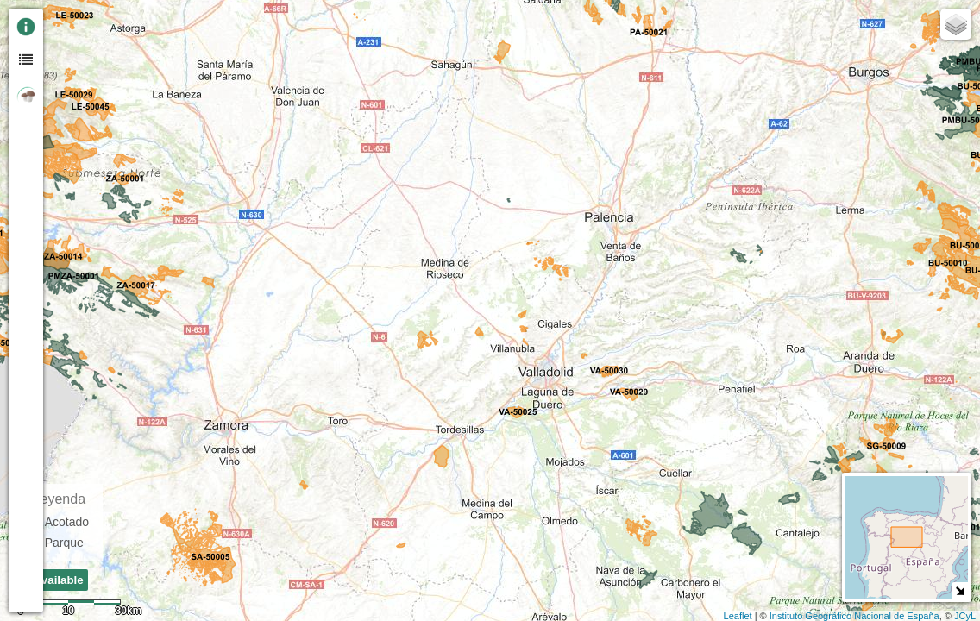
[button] (63, 158)
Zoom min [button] (63, 64)
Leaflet (738, 616)
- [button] (63, 42)
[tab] (26, 26)
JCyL (965, 616)
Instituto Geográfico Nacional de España (854, 616)
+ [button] (63, 19)
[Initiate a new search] (63, 127)
